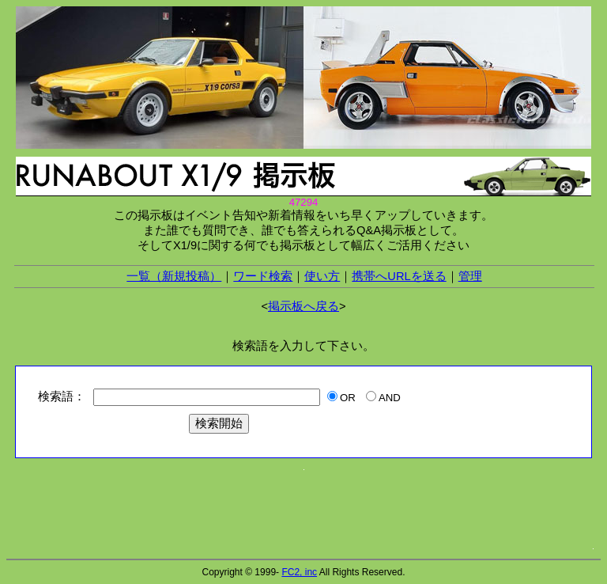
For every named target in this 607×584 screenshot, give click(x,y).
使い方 (322, 276)
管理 (470, 276)
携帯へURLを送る (399, 276)
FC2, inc (299, 572)
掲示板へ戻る (303, 306)
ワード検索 (262, 276)
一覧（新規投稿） (173, 276)
